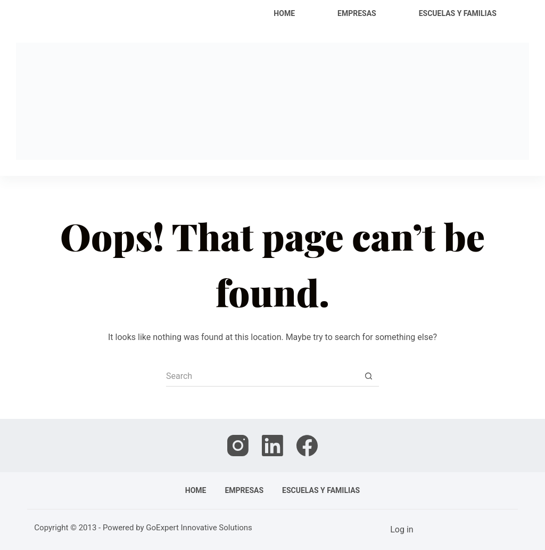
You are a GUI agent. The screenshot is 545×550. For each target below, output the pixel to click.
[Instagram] (238, 445)
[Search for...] (262, 376)
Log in (401, 529)
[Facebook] (307, 445)
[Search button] (368, 376)
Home (284, 13)
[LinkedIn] (272, 445)
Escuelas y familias (458, 13)
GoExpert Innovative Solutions (199, 527)
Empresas (356, 13)
